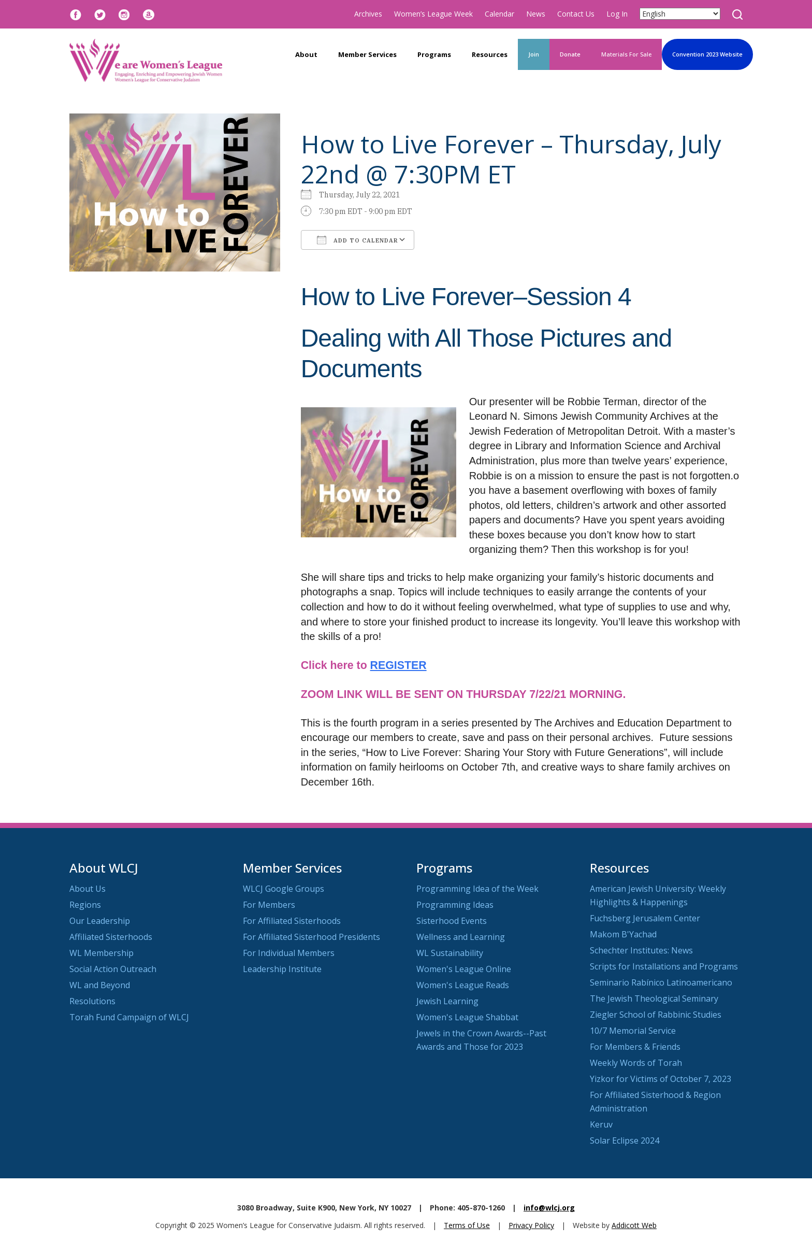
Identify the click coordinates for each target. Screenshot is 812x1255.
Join (533, 54)
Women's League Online (463, 969)
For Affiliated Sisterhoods (292, 920)
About (306, 54)
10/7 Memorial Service (633, 1030)
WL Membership (101, 953)
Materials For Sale (626, 54)
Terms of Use (467, 1225)
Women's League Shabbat (467, 1017)
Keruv (601, 1124)
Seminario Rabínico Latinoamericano (661, 982)
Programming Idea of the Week (477, 888)
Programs (434, 54)
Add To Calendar (357, 240)
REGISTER (398, 665)
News (535, 14)
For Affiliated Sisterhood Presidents (311, 937)
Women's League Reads (462, 985)
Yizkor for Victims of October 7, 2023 (660, 1079)
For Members (269, 904)
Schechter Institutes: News (641, 950)
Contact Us (575, 14)
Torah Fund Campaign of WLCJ (129, 1017)
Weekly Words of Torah (636, 1062)
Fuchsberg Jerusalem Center (645, 918)
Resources (490, 54)
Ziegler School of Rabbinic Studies (655, 1014)
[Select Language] (680, 14)
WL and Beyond (99, 985)
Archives (368, 14)
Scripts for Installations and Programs (664, 966)
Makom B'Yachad (623, 934)
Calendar (499, 14)
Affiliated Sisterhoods (110, 937)
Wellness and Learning (460, 937)
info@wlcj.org (549, 1208)
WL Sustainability (449, 953)
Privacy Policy (531, 1225)
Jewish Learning (447, 1001)
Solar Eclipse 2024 (624, 1140)
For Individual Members (289, 953)
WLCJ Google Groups (283, 888)
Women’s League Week (433, 14)
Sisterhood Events (451, 920)
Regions (85, 904)
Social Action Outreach (112, 969)
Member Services (367, 54)
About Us (87, 888)
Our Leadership (99, 920)
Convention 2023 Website (707, 54)
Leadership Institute (282, 969)
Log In (617, 14)
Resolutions (92, 1001)
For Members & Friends (635, 1046)
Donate (570, 54)
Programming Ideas (455, 904)
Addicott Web (634, 1225)
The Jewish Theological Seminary (654, 998)
